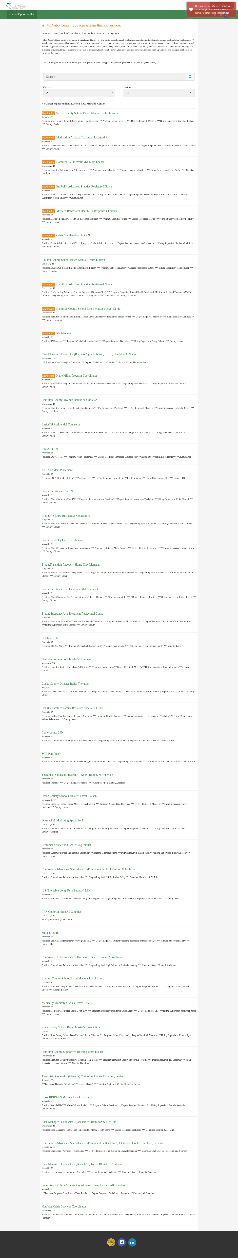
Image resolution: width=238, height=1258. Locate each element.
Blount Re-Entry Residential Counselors (66, 515)
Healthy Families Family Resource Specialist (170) (72, 708)
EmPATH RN (50, 449)
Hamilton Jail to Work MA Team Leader (80, 162)
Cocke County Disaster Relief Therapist (65, 683)
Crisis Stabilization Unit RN (73, 235)
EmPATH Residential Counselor (61, 424)
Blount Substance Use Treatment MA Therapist (70, 589)
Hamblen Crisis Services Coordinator (64, 1206)
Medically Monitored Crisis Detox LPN (65, 1003)
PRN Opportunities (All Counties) (62, 911)
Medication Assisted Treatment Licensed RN (83, 137)
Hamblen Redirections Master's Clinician (66, 659)
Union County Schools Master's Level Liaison (69, 796)
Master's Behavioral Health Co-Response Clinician (86, 211)
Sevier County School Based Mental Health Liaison (87, 113)
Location (127, 87)
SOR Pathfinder (51, 753)
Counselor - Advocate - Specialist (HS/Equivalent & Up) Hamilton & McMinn (89, 869)
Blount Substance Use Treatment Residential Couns (72, 613)
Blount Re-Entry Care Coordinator (62, 540)
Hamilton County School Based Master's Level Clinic (88, 308)
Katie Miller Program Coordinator (76, 375)
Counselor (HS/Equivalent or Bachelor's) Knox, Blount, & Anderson (82, 957)
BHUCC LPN (50, 638)
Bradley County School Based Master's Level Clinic (73, 978)
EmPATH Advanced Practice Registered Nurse (84, 186)
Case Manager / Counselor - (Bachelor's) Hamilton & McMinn (79, 1122)
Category (47, 87)
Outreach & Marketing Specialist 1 (62, 820)
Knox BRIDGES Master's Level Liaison (66, 1097)
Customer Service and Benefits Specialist (66, 845)
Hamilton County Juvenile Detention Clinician (69, 400)
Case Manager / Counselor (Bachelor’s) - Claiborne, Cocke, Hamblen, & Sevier (89, 354)
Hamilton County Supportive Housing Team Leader (72, 1051)
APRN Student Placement (57, 470)
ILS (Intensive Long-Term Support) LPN (66, 890)
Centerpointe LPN (52, 732)
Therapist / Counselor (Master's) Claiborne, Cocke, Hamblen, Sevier (82, 1076)
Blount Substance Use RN (57, 491)
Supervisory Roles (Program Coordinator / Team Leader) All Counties (83, 1185)
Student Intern (50, 932)
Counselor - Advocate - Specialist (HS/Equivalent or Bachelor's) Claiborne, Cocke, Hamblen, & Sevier (103, 1143)
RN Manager (64, 333)
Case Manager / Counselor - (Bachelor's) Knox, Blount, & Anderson (82, 1164)
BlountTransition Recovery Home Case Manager (71, 564)
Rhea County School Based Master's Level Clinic (71, 1027)
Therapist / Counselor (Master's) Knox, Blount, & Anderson (77, 774)
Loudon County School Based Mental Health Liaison (73, 260)
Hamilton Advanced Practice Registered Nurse (84, 284)
